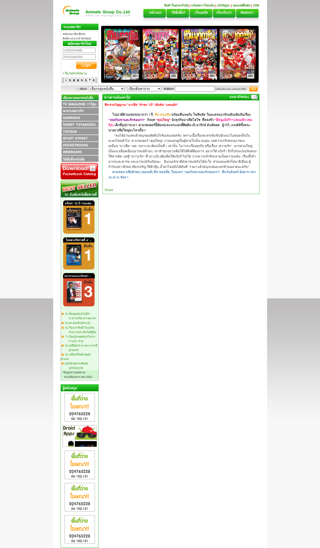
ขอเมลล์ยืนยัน (241, 5)
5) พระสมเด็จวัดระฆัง (77, 322)
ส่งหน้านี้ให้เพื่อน (239, 97)
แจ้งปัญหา (223, 5)
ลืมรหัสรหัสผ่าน (76, 73)
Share (109, 190)
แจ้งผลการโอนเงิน (202, 5)
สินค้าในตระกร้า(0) (177, 5)
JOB (256, 5)
